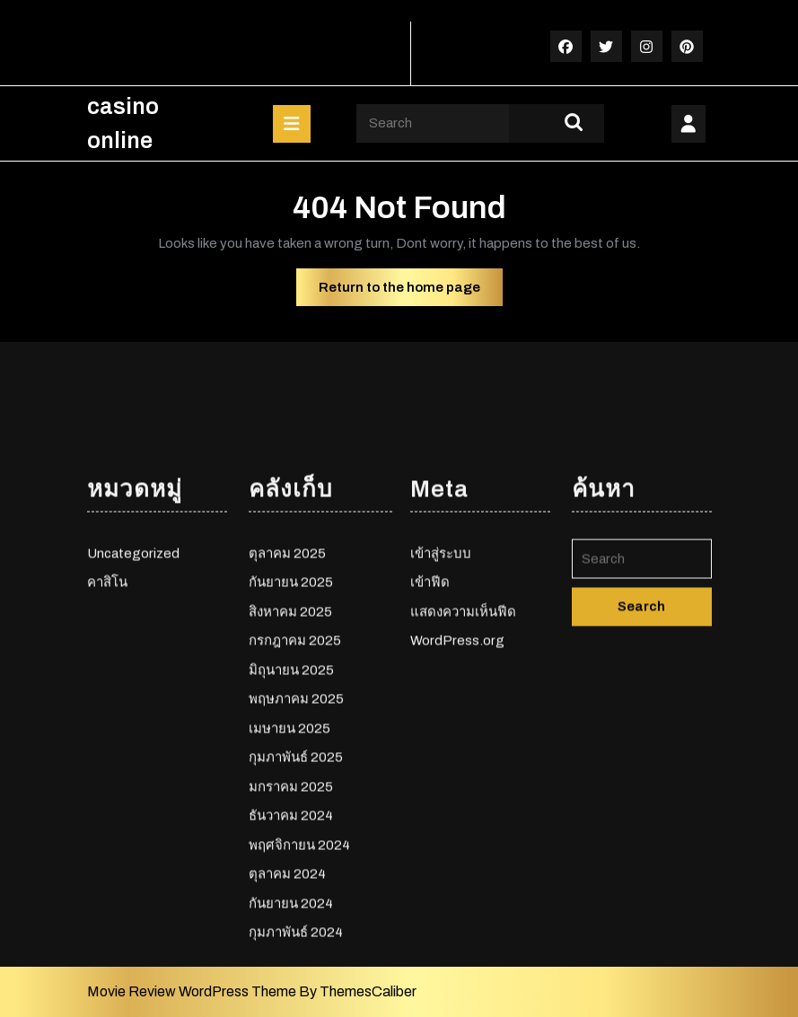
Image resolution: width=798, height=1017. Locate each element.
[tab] (292, 124)
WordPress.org (457, 800)
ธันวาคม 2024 (291, 976)
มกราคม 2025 (291, 946)
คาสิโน (107, 742)
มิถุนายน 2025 (291, 829)
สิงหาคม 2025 (290, 771)
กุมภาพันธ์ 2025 (296, 917)
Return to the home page (411, 291)
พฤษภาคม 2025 (296, 859)
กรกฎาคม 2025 (295, 800)
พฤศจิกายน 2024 (299, 1004)
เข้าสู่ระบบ (440, 713)
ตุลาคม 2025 (287, 713)
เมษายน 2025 (289, 888)
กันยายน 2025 (291, 742)
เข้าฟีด (430, 742)
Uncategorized (133, 713)
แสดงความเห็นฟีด (463, 771)
